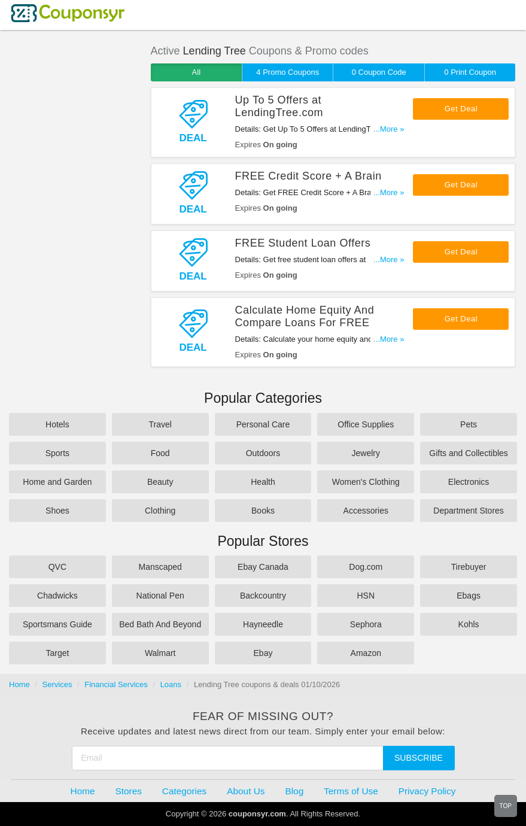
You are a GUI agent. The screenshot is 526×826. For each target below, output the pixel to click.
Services (57, 684)
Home (19, 684)
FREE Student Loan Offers (303, 243)
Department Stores (468, 510)
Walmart (160, 653)
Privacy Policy (427, 791)
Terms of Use (351, 791)
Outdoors (263, 453)
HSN (366, 595)
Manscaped (160, 567)
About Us (245, 791)
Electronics (468, 482)
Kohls (468, 624)
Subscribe (418, 758)
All (196, 72)
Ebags (469, 595)
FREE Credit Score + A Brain (308, 176)
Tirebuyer (469, 567)
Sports (57, 453)
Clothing (160, 510)
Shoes (57, 510)
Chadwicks (57, 595)
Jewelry (366, 453)
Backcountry (263, 595)
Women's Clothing (366, 482)
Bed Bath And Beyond (160, 624)
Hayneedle (263, 624)
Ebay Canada (263, 567)
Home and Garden (57, 482)
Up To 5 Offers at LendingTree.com (279, 106)
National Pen (160, 595)
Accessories (365, 510)
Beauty (160, 482)
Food (160, 453)
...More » (388, 128)
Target (57, 653)
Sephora (366, 624)
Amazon (366, 653)
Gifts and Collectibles (468, 453)
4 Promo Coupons (287, 72)
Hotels (57, 424)
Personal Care (263, 424)
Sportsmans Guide (57, 624)
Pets (468, 424)
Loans (170, 684)
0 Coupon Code (379, 72)
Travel (160, 424)
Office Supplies (366, 424)
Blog (294, 791)
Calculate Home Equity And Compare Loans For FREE (305, 316)
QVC (57, 567)
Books (263, 510)
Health (263, 482)
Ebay (263, 653)
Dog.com (365, 567)
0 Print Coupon (470, 72)
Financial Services (116, 684)
